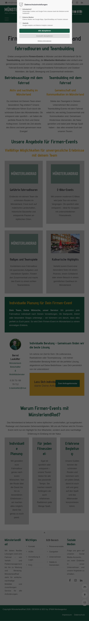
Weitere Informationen (44, 41)
